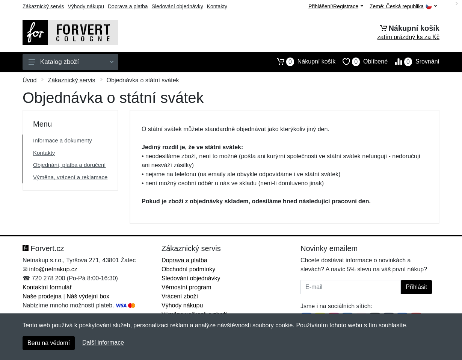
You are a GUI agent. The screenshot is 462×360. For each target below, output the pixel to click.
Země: (403, 6)
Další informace (103, 342)
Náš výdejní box (87, 296)
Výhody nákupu (86, 6)
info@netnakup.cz (53, 269)
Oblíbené (361, 62)
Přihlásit (416, 287)
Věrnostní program (186, 287)
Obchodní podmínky (188, 269)
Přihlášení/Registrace (335, 6)
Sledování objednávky (177, 6)
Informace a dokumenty (62, 140)
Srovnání (413, 62)
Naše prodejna (42, 296)
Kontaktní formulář (47, 287)
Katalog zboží (71, 61)
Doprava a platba (128, 6)
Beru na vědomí (48, 343)
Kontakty (217, 6)
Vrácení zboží (180, 296)
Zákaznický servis (43, 6)
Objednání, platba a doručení (69, 165)
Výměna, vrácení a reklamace (70, 177)
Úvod (29, 80)
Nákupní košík (302, 62)
